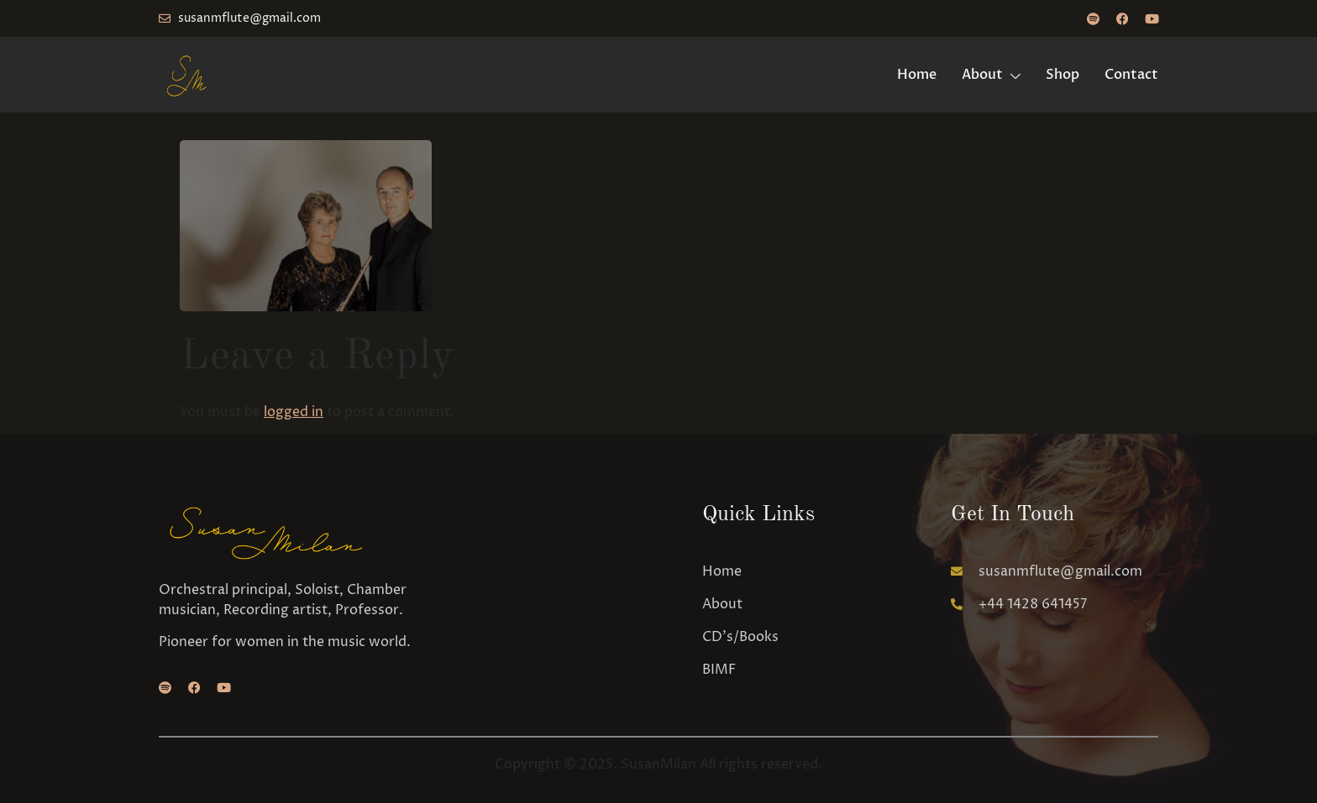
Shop (1062, 74)
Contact (1131, 74)
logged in (293, 412)
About (991, 74)
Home (917, 74)
